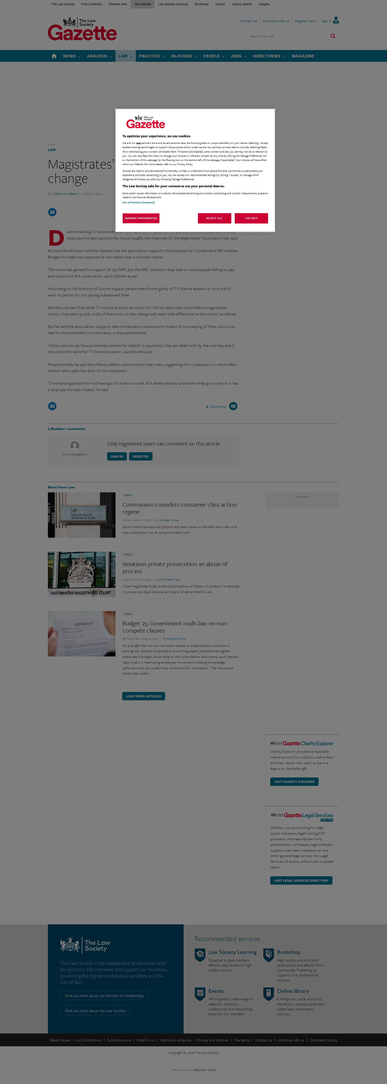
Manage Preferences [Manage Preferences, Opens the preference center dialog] (141, 218)
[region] (195, 170)
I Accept (251, 218)
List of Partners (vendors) (138, 202)
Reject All (214, 218)
